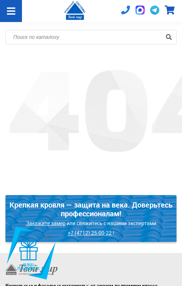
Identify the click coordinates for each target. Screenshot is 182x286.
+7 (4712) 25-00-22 (90, 232)
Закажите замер (46, 223)
